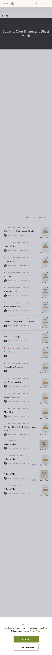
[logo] (12, 3)
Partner (44, 3)
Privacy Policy (35, 631)
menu (5, 3)
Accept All (26, 639)
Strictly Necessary (26, 647)
